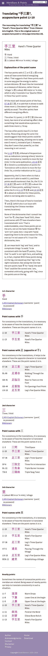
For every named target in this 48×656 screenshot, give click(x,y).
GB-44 (5, 386)
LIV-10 (34, 162)
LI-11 (4, 612)
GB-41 (5, 380)
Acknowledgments (13, 638)
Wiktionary (7, 308)
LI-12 (4, 615)
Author (8, 635)
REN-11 (5, 559)
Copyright (14, 652)
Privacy (8, 646)
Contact (8, 641)
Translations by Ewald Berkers (24, 5)
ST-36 (6, 103)
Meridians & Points (16, 2)
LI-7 (4, 593)
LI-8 (4, 597)
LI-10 (4, 333)
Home (26, 635)
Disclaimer (9, 644)
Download (28, 638)
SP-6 (4, 464)
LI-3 (4, 447)
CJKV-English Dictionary (13, 303)
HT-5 (4, 549)
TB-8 (4, 472)
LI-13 (10, 153)
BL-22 (4, 468)
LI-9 (4, 601)
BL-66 (4, 373)
